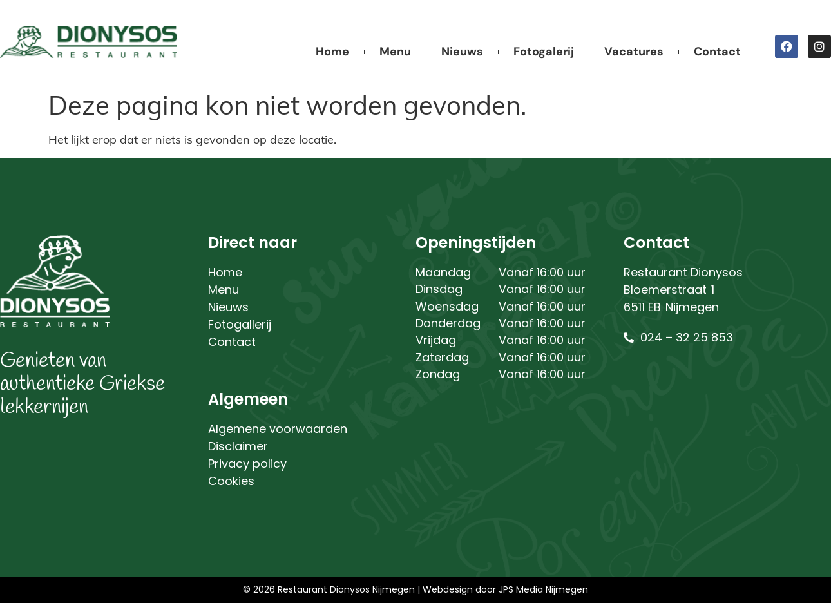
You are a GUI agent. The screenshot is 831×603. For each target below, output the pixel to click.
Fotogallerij (239, 324)
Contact (717, 51)
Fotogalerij (543, 51)
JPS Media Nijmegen (543, 589)
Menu (395, 51)
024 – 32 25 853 (686, 337)
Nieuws (462, 51)
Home (332, 51)
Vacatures (634, 51)
